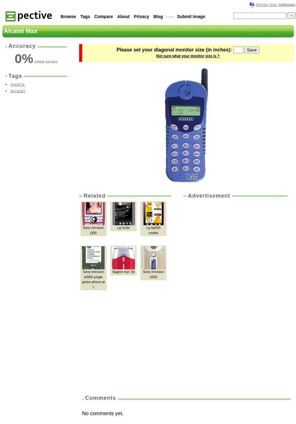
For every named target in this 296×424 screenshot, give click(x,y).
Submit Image (191, 16)
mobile (18, 84)
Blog (158, 16)
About (123, 16)
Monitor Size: (275, 5)
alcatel (18, 91)
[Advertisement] (209, 295)
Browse (68, 16)
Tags (85, 16)
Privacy (141, 16)
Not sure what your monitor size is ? (188, 56)
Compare (103, 16)
